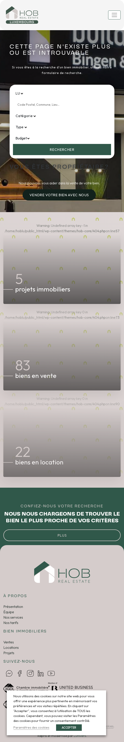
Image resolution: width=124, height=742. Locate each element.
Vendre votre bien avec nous (59, 195)
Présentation (13, 606)
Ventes (8, 642)
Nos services (13, 617)
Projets (8, 653)
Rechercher (62, 149)
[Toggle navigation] (114, 15)
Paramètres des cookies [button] (31, 727)
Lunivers (80, 736)
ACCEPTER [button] (69, 727)
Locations (11, 647)
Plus (62, 535)
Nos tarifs (10, 622)
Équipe (8, 612)
